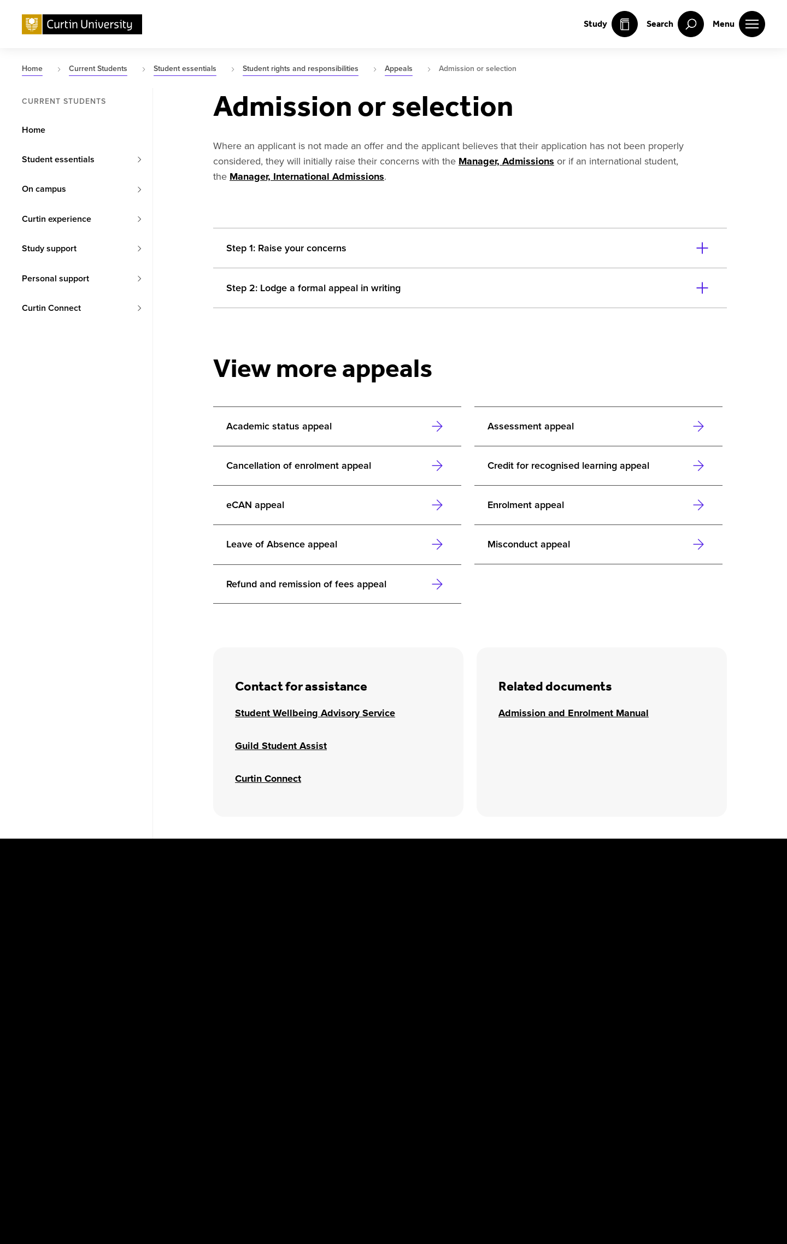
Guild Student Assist (281, 746)
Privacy (151, 1093)
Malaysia (301, 884)
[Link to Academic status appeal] (337, 426)
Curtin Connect (268, 778)
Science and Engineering (699, 910)
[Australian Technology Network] (648, 1028)
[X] (70, 1028)
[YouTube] (148, 1028)
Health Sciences (558, 936)
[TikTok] (306, 1028)
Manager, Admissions (506, 161)
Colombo (168, 910)
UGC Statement (204, 1099)
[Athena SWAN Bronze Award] (434, 1028)
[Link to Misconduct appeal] (598, 544)
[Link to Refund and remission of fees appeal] (337, 584)
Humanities (673, 884)
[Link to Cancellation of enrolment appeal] (337, 465)
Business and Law (561, 910)
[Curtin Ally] (534, 1028)
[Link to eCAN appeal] (337, 504)
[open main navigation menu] (739, 24)
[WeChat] (266, 1028)
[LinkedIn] (188, 1028)
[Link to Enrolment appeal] (598, 504)
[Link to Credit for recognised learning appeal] (598, 465)
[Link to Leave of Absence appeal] (337, 544)
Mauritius (301, 910)
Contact (374, 1093)
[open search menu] (675, 24)
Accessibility (317, 1093)
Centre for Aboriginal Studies (583, 884)
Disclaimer (99, 1093)
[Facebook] (30, 1028)
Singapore (303, 936)
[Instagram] (109, 1028)
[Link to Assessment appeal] (598, 426)
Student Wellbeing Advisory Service (315, 713)
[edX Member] (743, 1028)
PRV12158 (299, 1136)
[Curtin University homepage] (82, 24)
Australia (168, 884)
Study (611, 24)
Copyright (41, 1093)
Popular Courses (258, 1099)
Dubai (161, 936)
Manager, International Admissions (307, 176)
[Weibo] (227, 1028)
